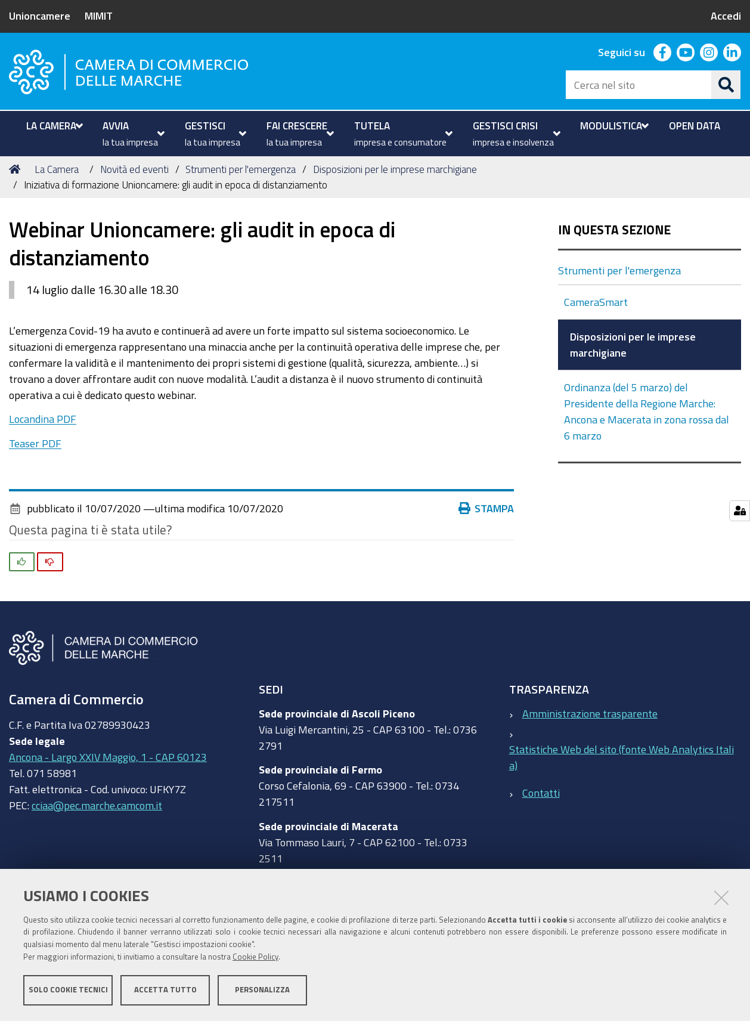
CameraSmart (597, 301)
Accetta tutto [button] (165, 990)
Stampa (489, 508)
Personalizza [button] (262, 990)
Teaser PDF (35, 443)
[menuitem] (53, 126)
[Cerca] (726, 85)
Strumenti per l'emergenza (240, 169)
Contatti (541, 792)
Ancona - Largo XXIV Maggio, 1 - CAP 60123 (108, 756)
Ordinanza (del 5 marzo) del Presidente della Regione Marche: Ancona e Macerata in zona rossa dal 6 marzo (646, 411)
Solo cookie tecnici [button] (68, 990)
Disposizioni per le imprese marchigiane (395, 169)
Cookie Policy (255, 957)
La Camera (57, 169)
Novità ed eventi (134, 169)
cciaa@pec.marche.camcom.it (97, 805)
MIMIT (99, 15)
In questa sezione (614, 230)
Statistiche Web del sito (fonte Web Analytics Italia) (621, 757)
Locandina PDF (42, 418)
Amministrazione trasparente (590, 713)
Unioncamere (39, 15)
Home (16, 169)
